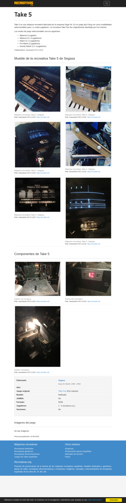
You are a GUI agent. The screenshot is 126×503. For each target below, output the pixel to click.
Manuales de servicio (74, 454)
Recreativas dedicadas (24, 449)
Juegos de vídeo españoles (25, 457)
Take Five (62, 391)
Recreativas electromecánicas (27, 454)
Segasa (61, 380)
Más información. (95, 500)
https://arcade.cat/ (43, 117)
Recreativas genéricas (23, 451)
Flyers (67, 457)
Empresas (69, 449)
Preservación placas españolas (78, 451)
